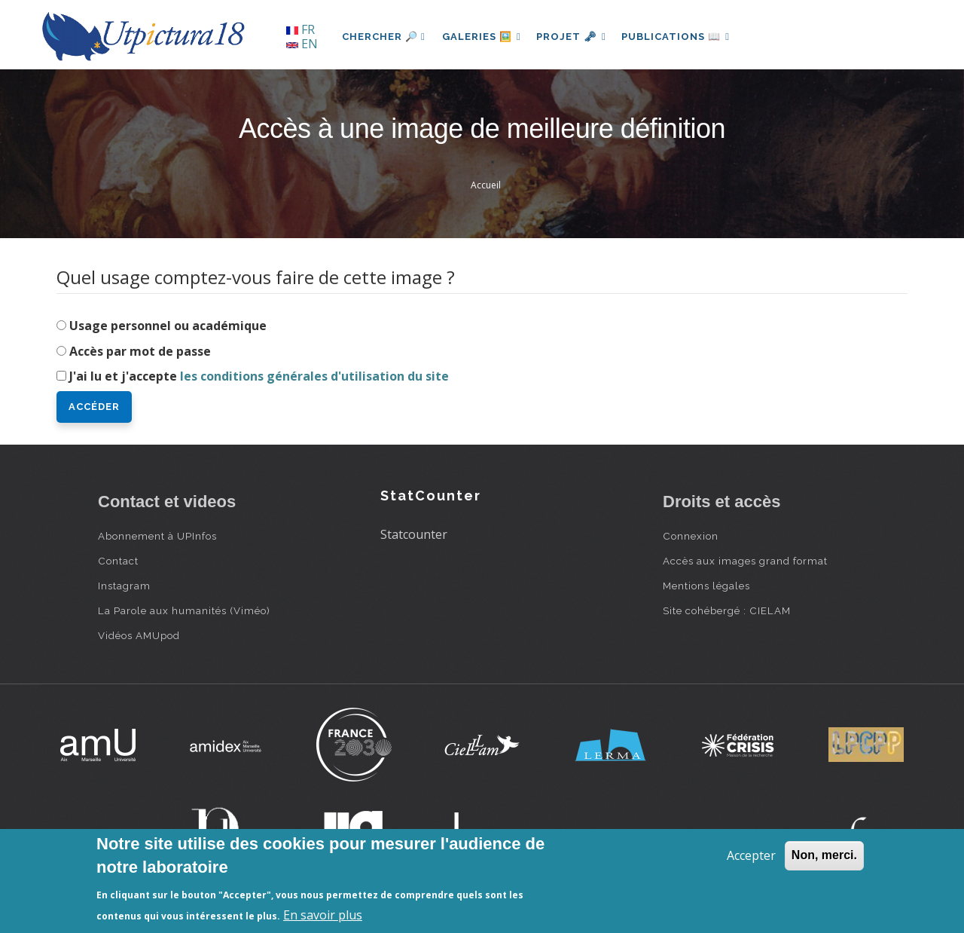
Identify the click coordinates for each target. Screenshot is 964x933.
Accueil (486, 185)
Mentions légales (706, 586)
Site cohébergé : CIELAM (727, 610)
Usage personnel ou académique (168, 325)
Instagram (124, 586)
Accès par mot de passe (140, 351)
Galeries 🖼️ (483, 36)
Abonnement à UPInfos (157, 536)
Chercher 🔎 (384, 36)
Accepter (751, 855)
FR (300, 29)
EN (302, 43)
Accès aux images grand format (745, 561)
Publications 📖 (682, 36)
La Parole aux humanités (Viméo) (184, 610)
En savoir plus (322, 915)
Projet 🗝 (576, 36)
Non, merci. (824, 855)
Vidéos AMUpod (139, 635)
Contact (118, 561)
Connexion (690, 536)
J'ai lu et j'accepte (259, 376)
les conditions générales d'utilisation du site (314, 376)
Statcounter (413, 534)
